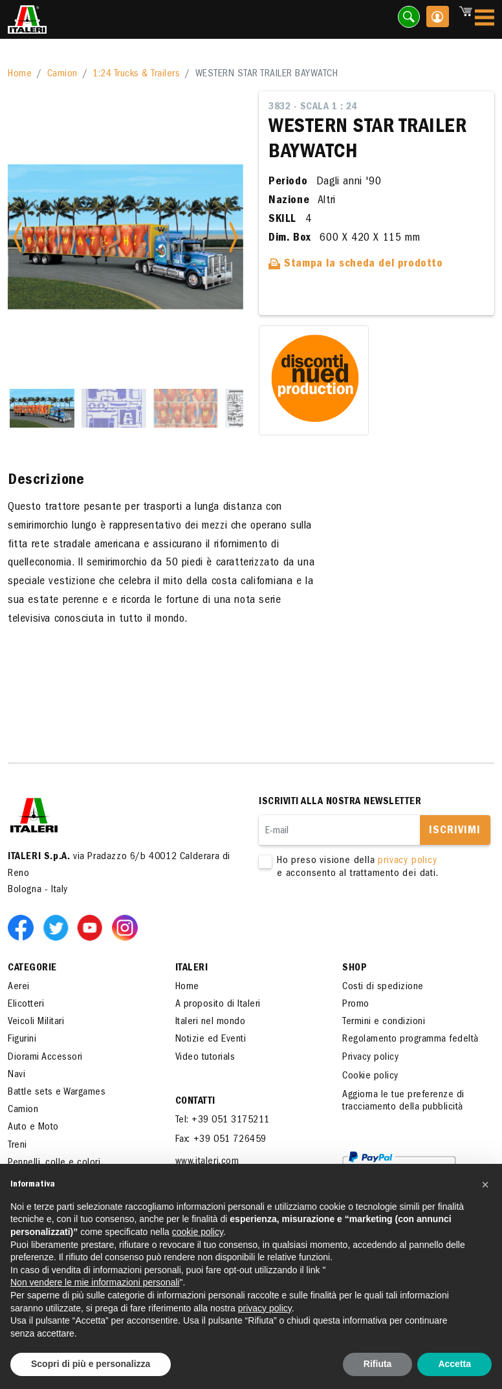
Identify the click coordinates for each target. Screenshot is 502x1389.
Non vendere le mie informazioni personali (94, 1282)
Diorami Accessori (45, 1058)
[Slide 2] (114, 408)
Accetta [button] (454, 1364)
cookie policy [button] (197, 1232)
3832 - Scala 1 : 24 (312, 107)
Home (20, 74)
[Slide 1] (42, 408)
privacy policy (407, 861)
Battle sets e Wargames (56, 1093)
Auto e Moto (33, 1127)
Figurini (22, 1039)
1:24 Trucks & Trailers (136, 74)
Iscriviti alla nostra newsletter (340, 802)
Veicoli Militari (36, 1022)
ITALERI (191, 968)
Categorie (32, 968)
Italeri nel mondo (210, 1022)
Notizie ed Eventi (210, 1039)
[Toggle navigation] (484, 20)
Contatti (195, 1102)
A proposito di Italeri (218, 1005)
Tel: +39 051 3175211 (222, 1120)
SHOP (354, 968)
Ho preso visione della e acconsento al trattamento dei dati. (367, 867)
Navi (16, 1075)
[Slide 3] (185, 408)
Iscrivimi (455, 831)
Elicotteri (26, 1005)
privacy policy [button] (265, 1308)
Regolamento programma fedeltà (410, 1039)
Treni (17, 1146)
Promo (355, 1005)
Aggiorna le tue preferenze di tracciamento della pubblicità (403, 1101)
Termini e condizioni (383, 1022)
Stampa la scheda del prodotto (355, 264)
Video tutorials (205, 1058)
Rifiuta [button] (378, 1364)
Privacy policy (370, 1058)
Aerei (19, 987)
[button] (485, 1184)
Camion (62, 74)
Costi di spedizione (383, 987)
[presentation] (357, 921)
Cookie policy (370, 1076)
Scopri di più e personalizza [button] (90, 1364)
